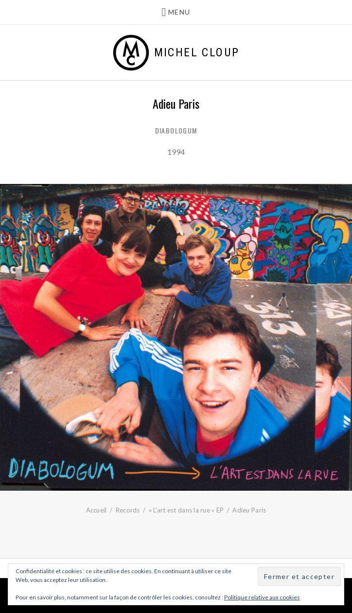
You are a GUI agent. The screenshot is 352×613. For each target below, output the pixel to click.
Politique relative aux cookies (262, 597)
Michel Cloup (197, 52)
